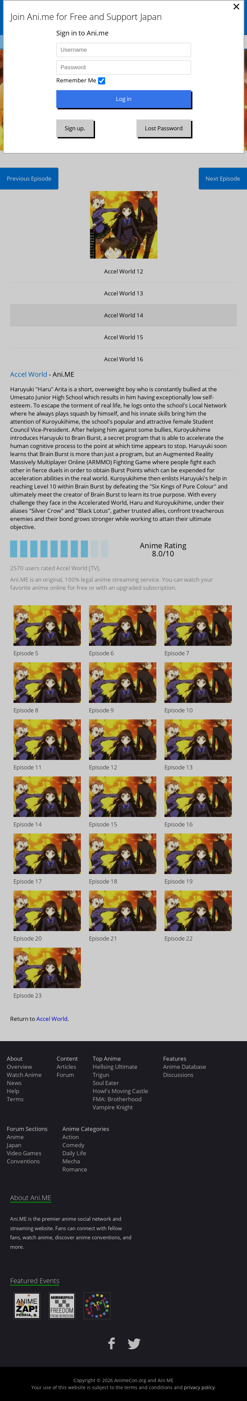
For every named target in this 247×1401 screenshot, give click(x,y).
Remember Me (76, 80)
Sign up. (75, 128)
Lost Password (164, 128)
